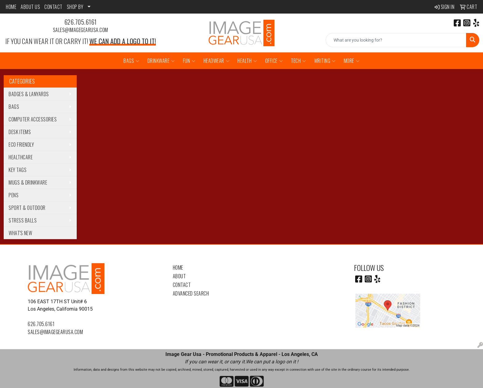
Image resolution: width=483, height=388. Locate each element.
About (179, 276)
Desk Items (20, 132)
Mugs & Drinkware (28, 182)
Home (178, 267)
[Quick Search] (396, 40)
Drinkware (161, 60)
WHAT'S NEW (20, 233)
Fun (189, 60)
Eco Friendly (21, 144)
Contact (182, 284)
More (352, 60)
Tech (298, 60)
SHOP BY (75, 6)
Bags (132, 60)
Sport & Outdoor (27, 207)
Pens (13, 195)
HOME (11, 6)
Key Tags (17, 170)
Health (247, 60)
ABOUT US (30, 6)
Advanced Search (191, 293)
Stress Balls (23, 220)
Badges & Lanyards (29, 94)
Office (274, 60)
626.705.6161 (80, 22)
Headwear (217, 60)
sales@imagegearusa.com (80, 30)
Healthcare (21, 157)
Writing (325, 60)
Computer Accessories (33, 119)
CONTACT (53, 6)
